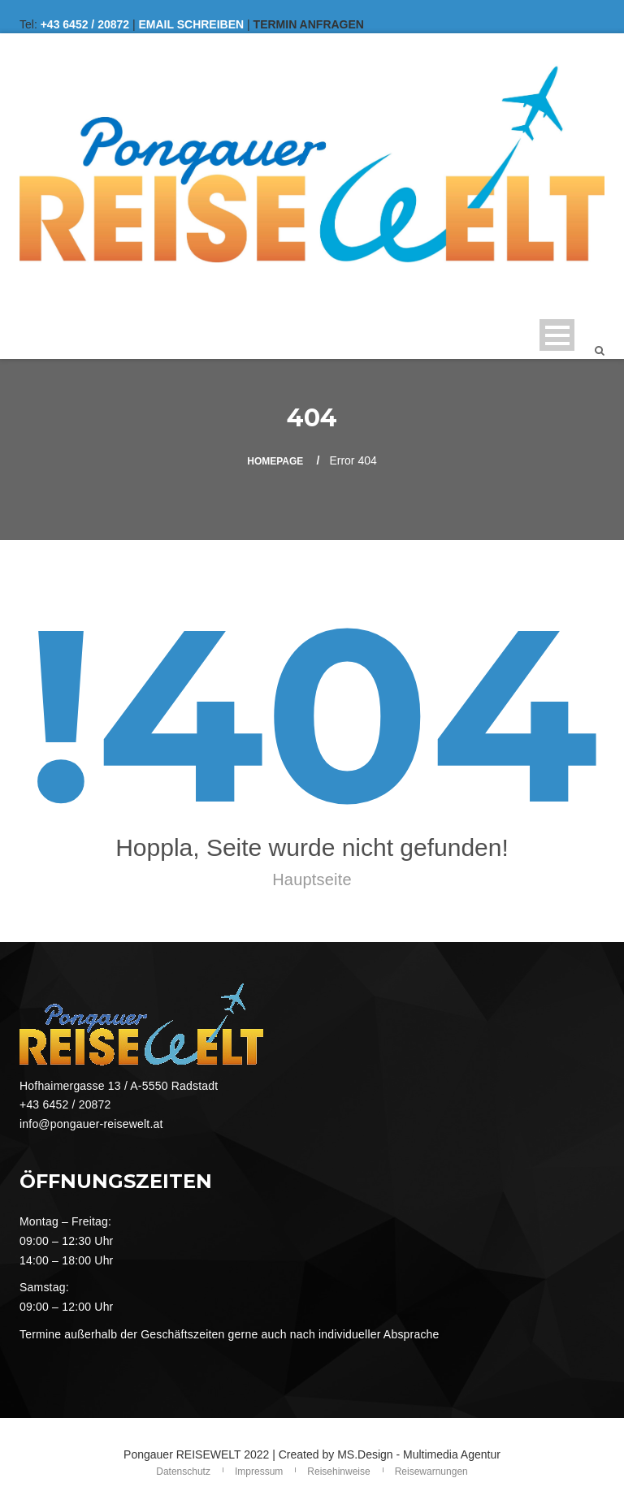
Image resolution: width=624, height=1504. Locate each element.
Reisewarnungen (431, 1471)
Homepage (275, 461)
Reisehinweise (338, 1471)
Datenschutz (183, 1471)
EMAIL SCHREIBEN (192, 24)
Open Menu (557, 335)
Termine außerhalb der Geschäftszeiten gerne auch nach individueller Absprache (230, 1334)
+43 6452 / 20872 (85, 24)
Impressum (259, 1471)
